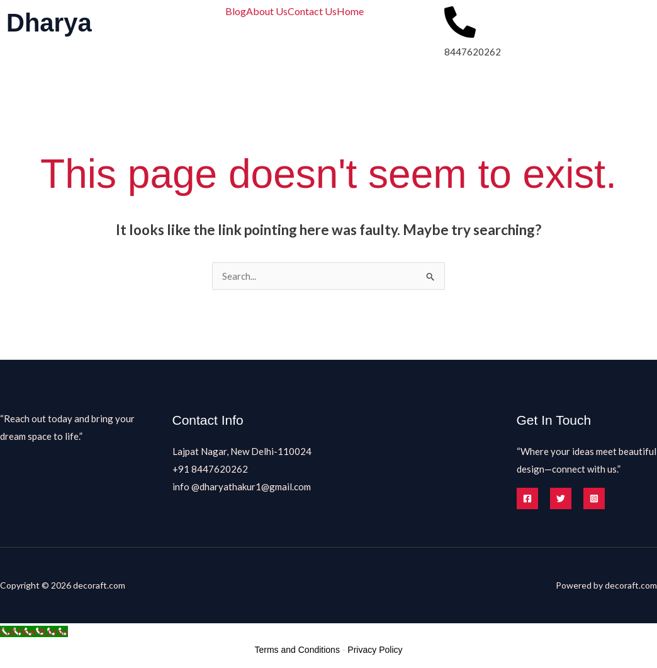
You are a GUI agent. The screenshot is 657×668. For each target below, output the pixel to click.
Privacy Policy (374, 650)
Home (350, 11)
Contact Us (312, 11)
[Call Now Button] (34, 631)
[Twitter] (560, 498)
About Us (267, 11)
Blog (235, 11)
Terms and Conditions (297, 650)
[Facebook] (527, 498)
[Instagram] (594, 498)
